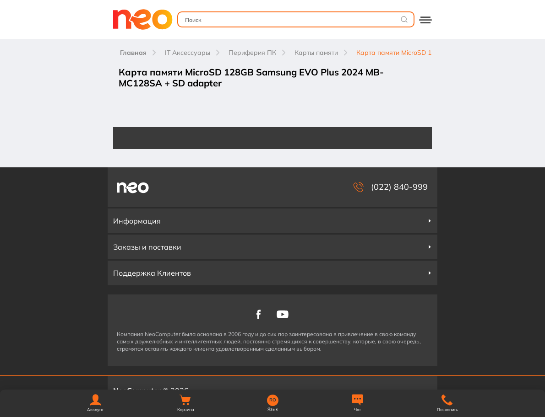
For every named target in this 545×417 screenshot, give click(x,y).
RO (272, 400)
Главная (133, 52)
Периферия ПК (252, 52)
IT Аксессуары (187, 52)
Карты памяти (316, 52)
